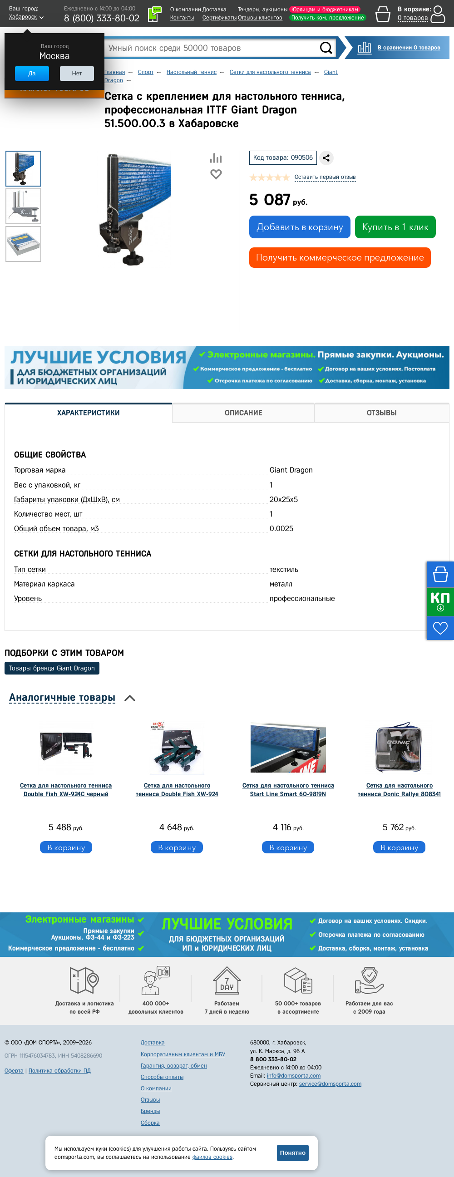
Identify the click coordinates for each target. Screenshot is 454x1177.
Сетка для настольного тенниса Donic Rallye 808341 (399, 789)
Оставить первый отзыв (325, 177)
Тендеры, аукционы (262, 9)
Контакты (182, 17)
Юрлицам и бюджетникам (324, 9)
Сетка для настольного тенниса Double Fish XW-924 (177, 789)
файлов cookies (212, 1157)
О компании (185, 9)
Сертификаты (219, 17)
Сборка (150, 1123)
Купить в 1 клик (395, 227)
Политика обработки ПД (60, 1071)
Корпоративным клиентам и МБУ (183, 1054)
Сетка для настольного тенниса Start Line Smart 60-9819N (288, 789)
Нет (77, 73)
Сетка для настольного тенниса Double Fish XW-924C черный (66, 789)
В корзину (66, 847)
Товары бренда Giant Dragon (52, 668)
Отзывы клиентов (260, 17)
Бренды (150, 1111)
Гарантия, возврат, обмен (174, 1066)
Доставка (214, 9)
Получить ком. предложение (327, 17)
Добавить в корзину (300, 227)
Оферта (14, 1071)
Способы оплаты (162, 1077)
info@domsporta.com (294, 1076)
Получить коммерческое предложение (340, 257)
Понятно (293, 1152)
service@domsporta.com (330, 1084)
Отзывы (150, 1100)
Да (31, 73)
